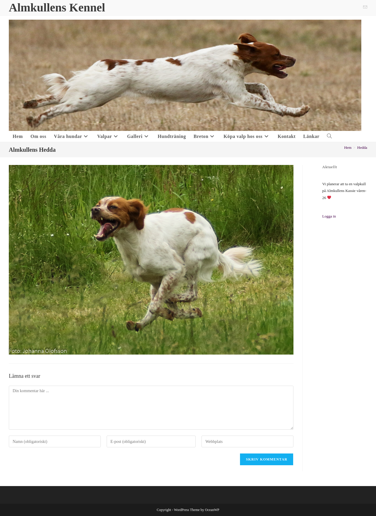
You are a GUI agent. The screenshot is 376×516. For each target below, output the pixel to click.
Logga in (329, 216)
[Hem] (347, 147)
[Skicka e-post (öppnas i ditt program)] (364, 8)
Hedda (362, 147)
